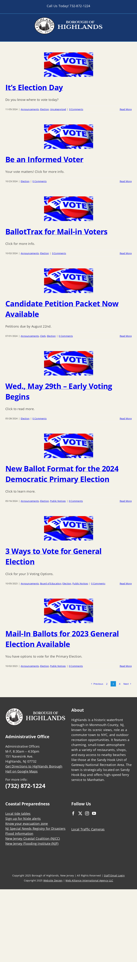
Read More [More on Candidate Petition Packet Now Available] (126, 336)
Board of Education (50, 583)
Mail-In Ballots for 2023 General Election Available (62, 638)
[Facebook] (73, 813)
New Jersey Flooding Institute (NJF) (31, 843)
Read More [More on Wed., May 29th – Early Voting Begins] (126, 418)
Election (44, 109)
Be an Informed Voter (44, 159)
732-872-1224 (80, 6)
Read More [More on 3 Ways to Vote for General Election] (126, 583)
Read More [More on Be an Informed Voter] (126, 181)
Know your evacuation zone (26, 823)
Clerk (43, 336)
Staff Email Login (114, 875)
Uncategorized (58, 109)
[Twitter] (80, 813)
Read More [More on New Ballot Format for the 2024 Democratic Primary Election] (126, 501)
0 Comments (76, 109)
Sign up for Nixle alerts (23, 818)
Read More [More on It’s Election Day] (126, 109)
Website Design (53, 880)
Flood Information (19, 833)
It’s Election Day (34, 87)
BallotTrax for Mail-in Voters (56, 231)
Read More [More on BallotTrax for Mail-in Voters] (126, 253)
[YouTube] (94, 813)
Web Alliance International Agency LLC (89, 880)
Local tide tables (18, 813)
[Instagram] (87, 813)
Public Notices (58, 501)
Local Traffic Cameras (88, 829)
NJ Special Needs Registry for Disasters (35, 828)
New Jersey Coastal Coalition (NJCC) (32, 838)
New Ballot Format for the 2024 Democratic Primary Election (61, 473)
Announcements (30, 109)
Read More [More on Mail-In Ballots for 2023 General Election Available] (126, 666)
